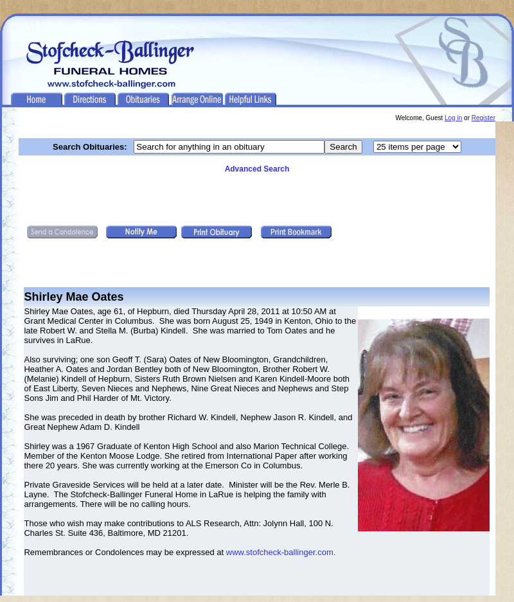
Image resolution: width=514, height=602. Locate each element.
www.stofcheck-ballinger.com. (281, 552)
